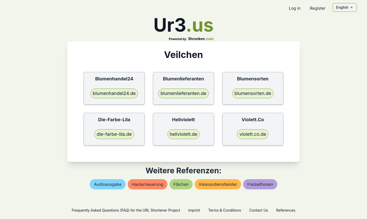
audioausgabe (108, 184)
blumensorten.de (252, 93)
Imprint (194, 210)
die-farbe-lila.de (114, 134)
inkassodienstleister (218, 184)
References (285, 210)
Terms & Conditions (224, 210)
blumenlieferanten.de (183, 93)
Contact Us (258, 210)
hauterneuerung (147, 184)
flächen (181, 184)
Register (317, 8)
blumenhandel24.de (114, 93)
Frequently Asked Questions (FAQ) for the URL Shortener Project (126, 210)
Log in (294, 8)
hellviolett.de (184, 134)
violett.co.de (252, 134)
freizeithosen (260, 184)
